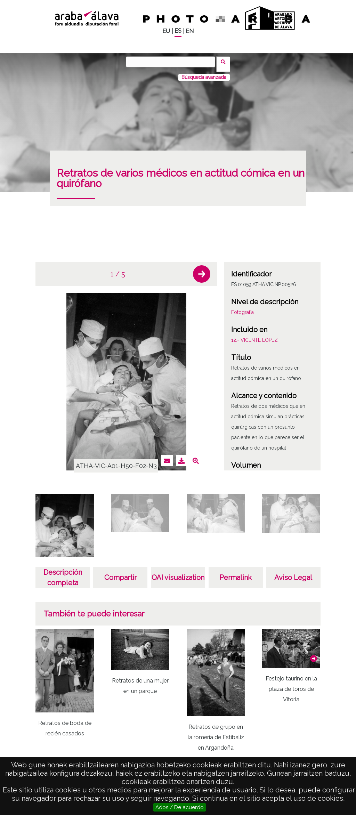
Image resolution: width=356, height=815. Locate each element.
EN (190, 31)
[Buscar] (173, 61)
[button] (201, 269)
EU (166, 31)
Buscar (225, 61)
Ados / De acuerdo (179, 807)
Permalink (235, 573)
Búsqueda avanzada (203, 72)
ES (178, 30)
